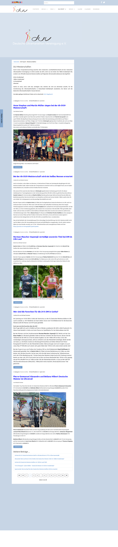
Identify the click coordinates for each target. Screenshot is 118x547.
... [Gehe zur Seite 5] (40, 475)
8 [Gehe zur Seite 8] (51, 475)
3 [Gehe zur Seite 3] (33, 475)
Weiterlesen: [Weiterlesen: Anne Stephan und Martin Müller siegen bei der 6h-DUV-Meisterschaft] (18, 167)
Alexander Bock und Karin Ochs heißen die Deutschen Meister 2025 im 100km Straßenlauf (39, 458)
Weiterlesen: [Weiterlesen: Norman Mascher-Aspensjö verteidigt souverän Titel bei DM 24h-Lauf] (18, 302)
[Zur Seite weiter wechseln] (62, 475)
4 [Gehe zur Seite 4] (37, 475)
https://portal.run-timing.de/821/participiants (26, 226)
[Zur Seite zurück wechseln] (23, 475)
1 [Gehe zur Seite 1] (26, 475)
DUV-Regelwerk (48, 94)
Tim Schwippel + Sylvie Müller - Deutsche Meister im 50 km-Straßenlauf (34, 465)
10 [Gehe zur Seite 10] (59, 475)
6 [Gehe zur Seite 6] (44, 475)
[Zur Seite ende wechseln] (66, 475)
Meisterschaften (24, 100)
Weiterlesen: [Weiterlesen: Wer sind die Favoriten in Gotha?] (18, 367)
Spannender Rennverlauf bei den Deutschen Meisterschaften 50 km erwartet (36, 469)
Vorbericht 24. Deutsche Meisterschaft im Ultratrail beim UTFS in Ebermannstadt (37, 455)
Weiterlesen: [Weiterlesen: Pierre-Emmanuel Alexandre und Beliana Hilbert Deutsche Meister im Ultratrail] (18, 446)
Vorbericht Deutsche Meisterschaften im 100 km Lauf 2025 (31, 462)
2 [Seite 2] (30, 475)
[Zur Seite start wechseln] (19, 475)
